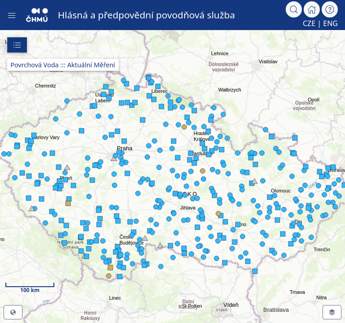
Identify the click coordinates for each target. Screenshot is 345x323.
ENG (330, 23)
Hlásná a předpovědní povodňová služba (146, 15)
